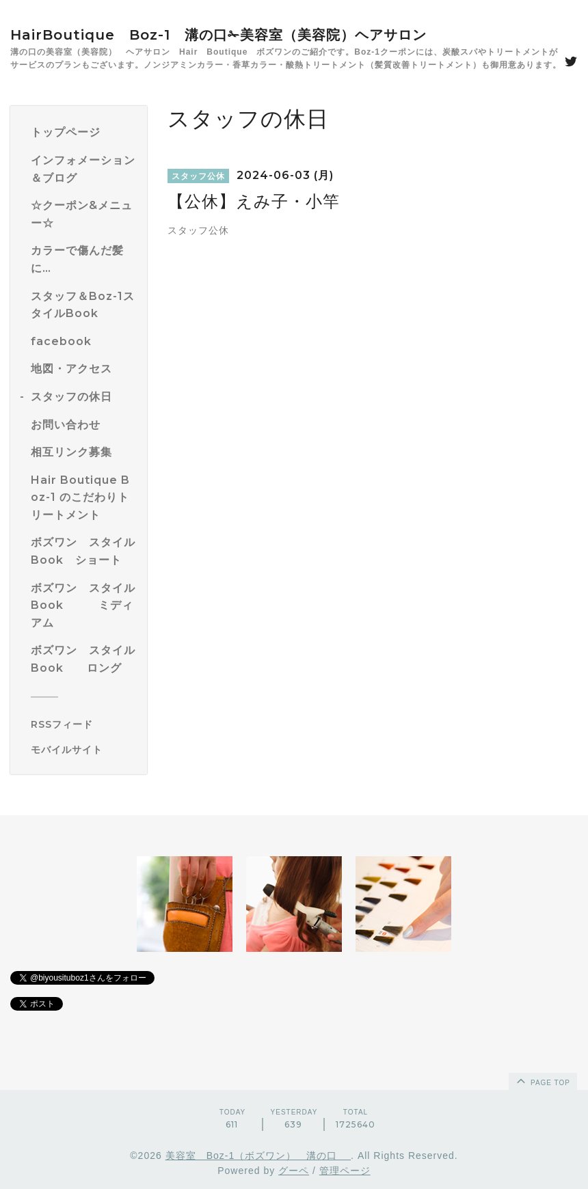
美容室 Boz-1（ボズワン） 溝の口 (258, 1155)
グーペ (293, 1170)
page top (542, 1080)
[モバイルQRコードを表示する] (84, 749)
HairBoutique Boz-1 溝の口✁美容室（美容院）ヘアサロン (218, 35)
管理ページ (345, 1170)
